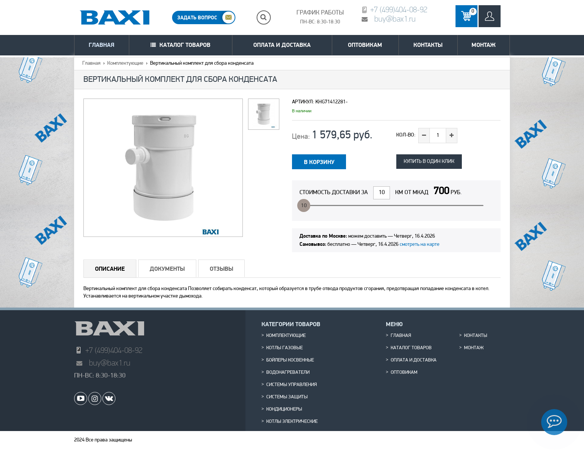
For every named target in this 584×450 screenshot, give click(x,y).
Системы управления (291, 385)
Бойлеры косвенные (290, 360)
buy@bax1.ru (395, 18)
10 (304, 206)
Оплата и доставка (282, 44)
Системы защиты (287, 397)
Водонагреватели (288, 372)
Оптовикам (365, 44)
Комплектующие (125, 63)
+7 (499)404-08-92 (398, 9)
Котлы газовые (284, 348)
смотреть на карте (419, 244)
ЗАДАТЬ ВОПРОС (197, 17)
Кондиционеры (284, 409)
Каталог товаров (184, 44)
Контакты (427, 44)
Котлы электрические (292, 422)
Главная (101, 44)
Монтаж (484, 44)
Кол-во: (406, 135)
